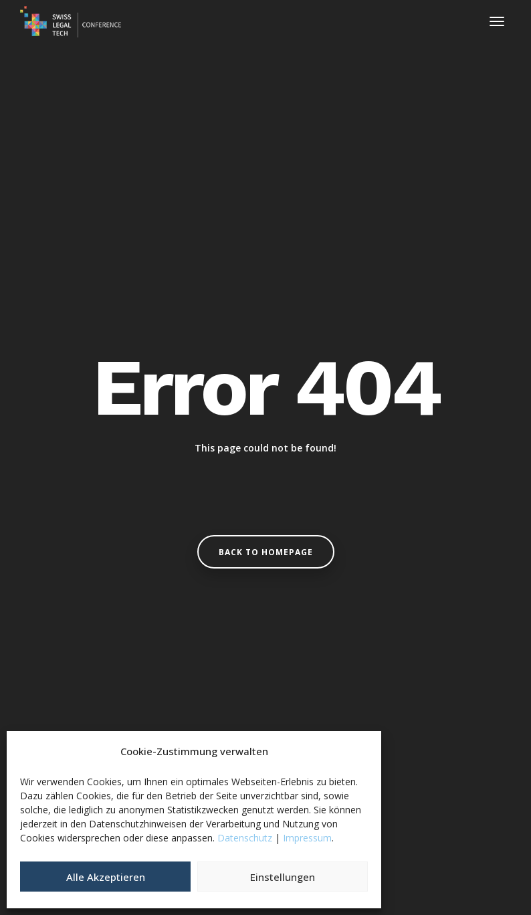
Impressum (307, 837)
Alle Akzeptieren (105, 877)
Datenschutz (244, 837)
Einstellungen (282, 877)
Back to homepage (266, 552)
